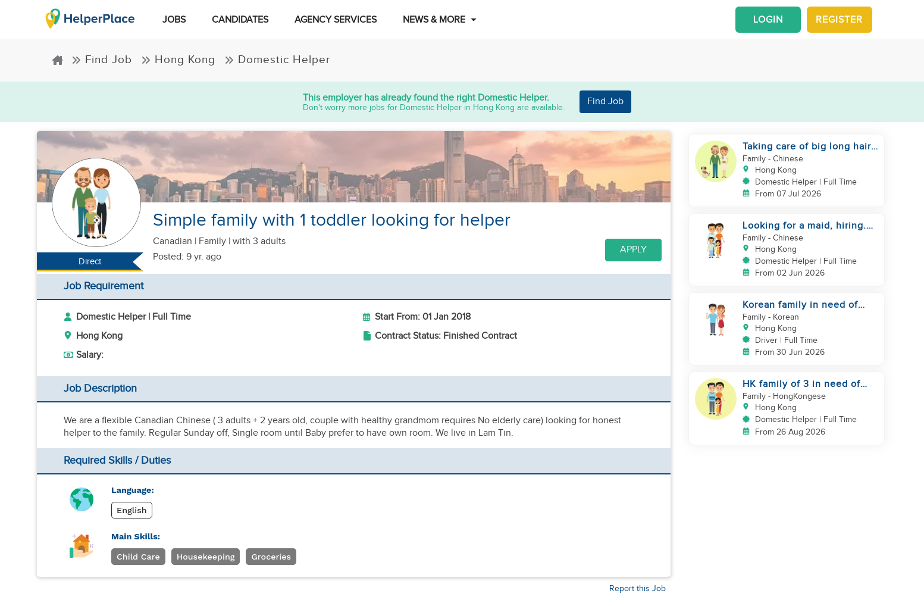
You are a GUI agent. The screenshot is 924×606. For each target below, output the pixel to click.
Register (839, 20)
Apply (633, 249)
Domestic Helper (277, 60)
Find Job (101, 60)
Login (768, 20)
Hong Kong (178, 60)
